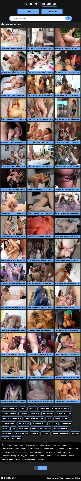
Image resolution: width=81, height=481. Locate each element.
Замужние (44, 408)
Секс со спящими (9, 478)
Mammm (75, 433)
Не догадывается (9, 408)
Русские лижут (8, 423)
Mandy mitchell (61, 418)
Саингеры (16, 438)
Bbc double (53, 423)
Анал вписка (48, 413)
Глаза (23, 408)
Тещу (49, 418)
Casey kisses (66, 423)
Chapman (23, 413)
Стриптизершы (21, 433)
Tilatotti (5, 438)
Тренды (28, 11)
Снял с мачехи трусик (34, 418)
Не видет (32, 408)
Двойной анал (39, 423)
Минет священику (60, 433)
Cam (13, 428)
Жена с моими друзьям (41, 428)
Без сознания (24, 423)
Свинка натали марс (60, 408)
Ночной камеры (60, 428)
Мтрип (5, 428)
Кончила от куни (64, 413)
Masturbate (6, 433)
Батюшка (45, 433)
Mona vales (23, 428)
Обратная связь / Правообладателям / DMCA (63, 478)
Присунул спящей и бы (11, 418)
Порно (40, 4)
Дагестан (35, 413)
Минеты (34, 433)
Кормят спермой (9, 413)
